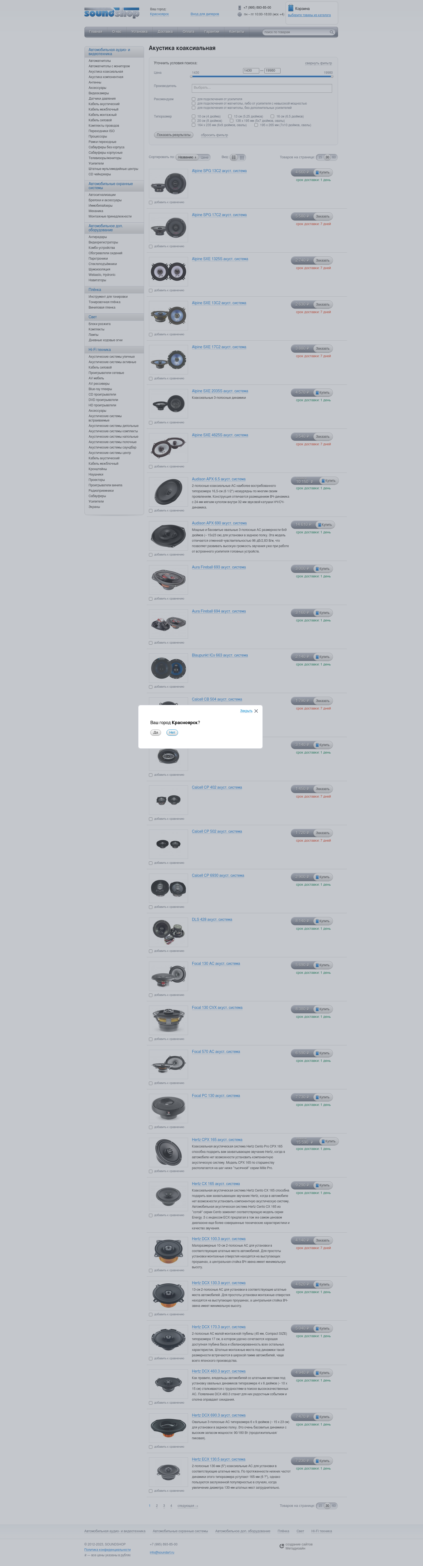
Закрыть (257, 767)
